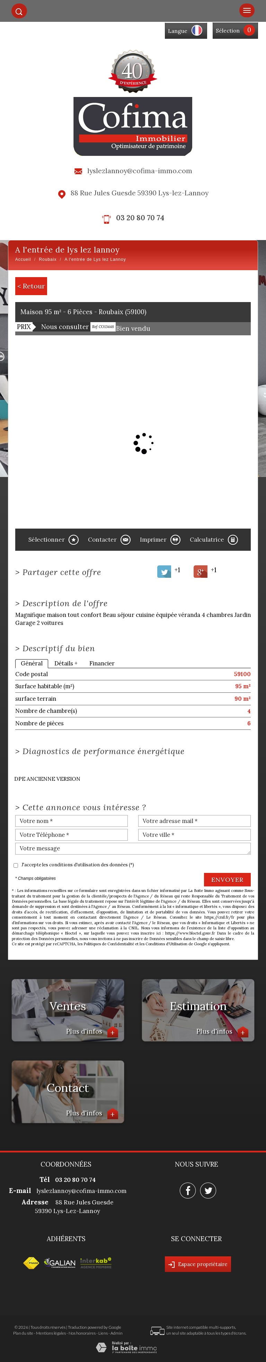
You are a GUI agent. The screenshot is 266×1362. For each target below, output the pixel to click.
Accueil (23, 259)
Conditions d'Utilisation (166, 943)
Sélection (228, 30)
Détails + (66, 663)
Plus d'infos (92, 1032)
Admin (116, 1333)
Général (32, 663)
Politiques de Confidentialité (108, 943)
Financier (102, 663)
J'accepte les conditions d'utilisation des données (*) (77, 865)
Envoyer (227, 880)
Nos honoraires (82, 1333)
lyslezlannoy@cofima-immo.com (139, 170)
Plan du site (23, 1333)
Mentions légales (51, 1333)
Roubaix (47, 259)
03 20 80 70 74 (140, 217)
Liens (103, 1333)
